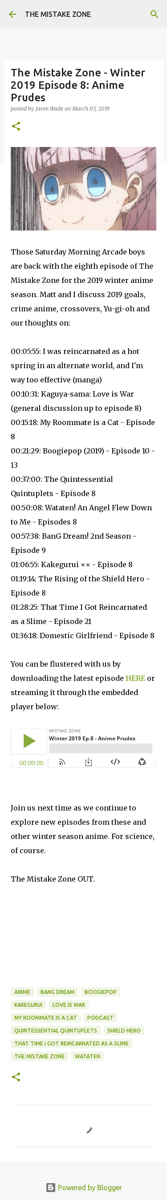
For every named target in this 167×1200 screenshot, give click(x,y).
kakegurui (28, 1005)
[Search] (154, 14)
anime (22, 992)
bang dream (57, 992)
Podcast (100, 1018)
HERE (135, 678)
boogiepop (101, 992)
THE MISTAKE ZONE (58, 14)
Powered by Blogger (83, 1188)
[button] (16, 127)
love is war (69, 1005)
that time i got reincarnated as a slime (71, 1043)
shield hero (124, 1030)
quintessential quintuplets (55, 1030)
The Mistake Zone (39, 1056)
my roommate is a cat (45, 1018)
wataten (87, 1056)
